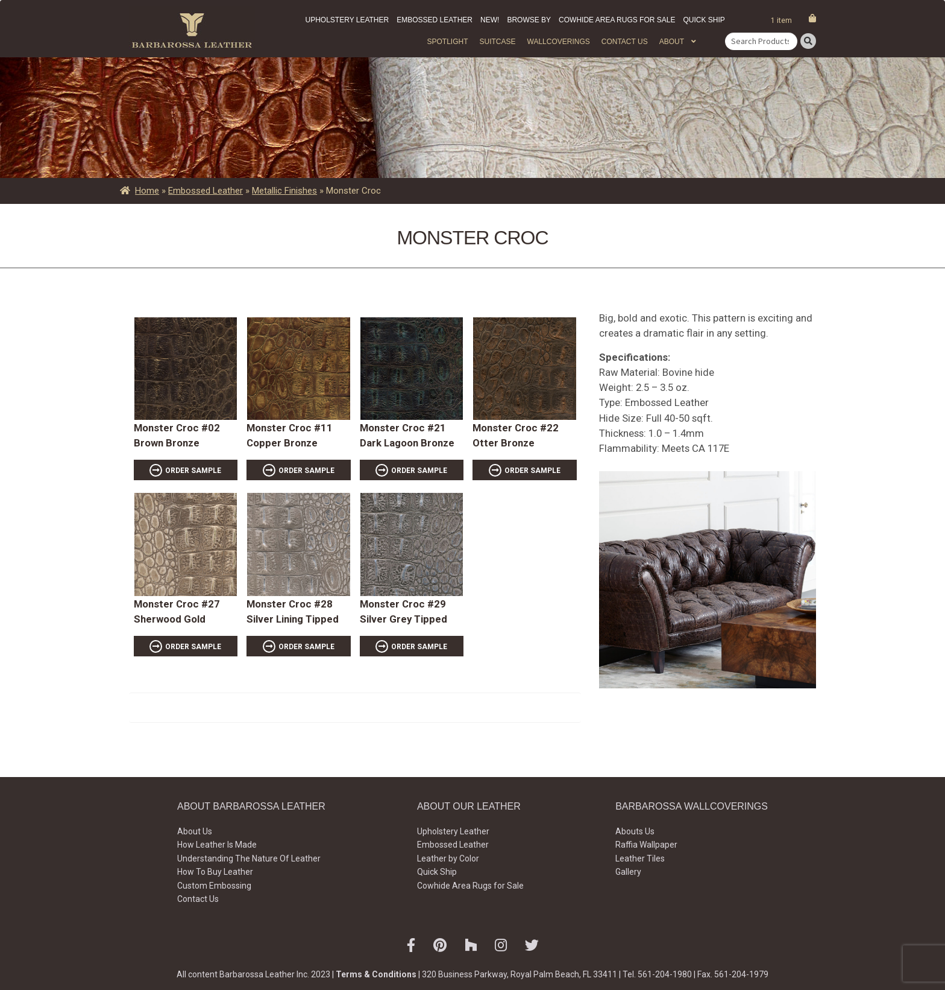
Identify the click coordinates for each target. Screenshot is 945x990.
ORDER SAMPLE (193, 470)
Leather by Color (448, 858)
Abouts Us (635, 831)
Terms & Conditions (376, 974)
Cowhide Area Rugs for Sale (617, 20)
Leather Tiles (640, 858)
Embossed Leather (434, 20)
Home (147, 190)
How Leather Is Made (217, 844)
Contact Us (624, 41)
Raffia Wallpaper (646, 844)
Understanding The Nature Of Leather (249, 858)
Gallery (628, 872)
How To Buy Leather (215, 872)
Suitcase (497, 41)
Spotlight (447, 41)
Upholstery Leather (347, 20)
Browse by (529, 20)
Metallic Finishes (284, 190)
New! (489, 20)
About (671, 41)
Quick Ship (703, 20)
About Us (194, 831)
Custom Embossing (214, 885)
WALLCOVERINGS (558, 41)
